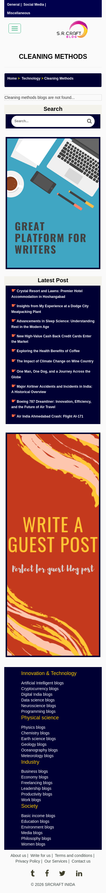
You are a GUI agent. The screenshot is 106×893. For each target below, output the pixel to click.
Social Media (33, 5)
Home (12, 78)
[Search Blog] (53, 121)
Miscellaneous (18, 13)
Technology (30, 78)
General (13, 5)
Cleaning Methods (58, 78)
